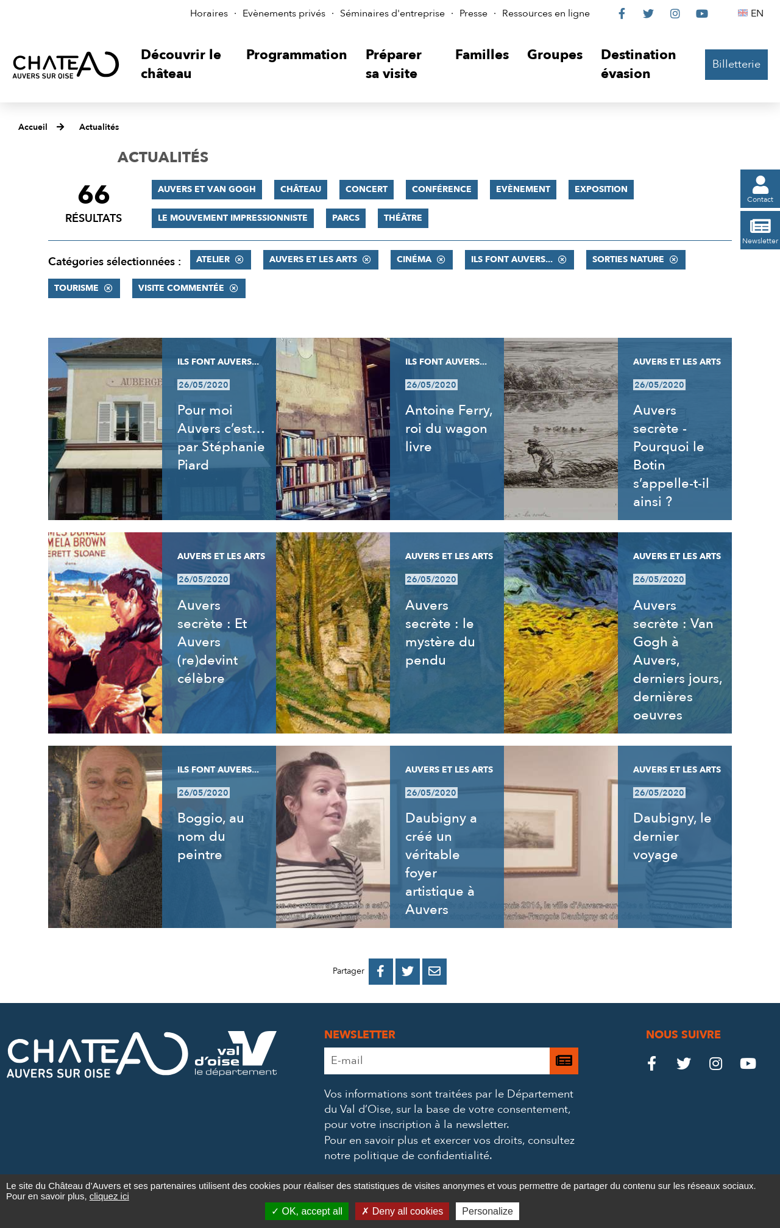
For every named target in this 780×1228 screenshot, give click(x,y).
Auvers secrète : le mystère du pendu (440, 632)
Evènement (523, 189)
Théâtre (403, 218)
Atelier (213, 259)
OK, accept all (306, 1211)
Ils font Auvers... (512, 259)
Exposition (601, 189)
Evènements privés (284, 13)
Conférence (442, 189)
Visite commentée (181, 288)
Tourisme (76, 288)
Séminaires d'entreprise (392, 13)
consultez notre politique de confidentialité (449, 1148)
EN (759, 13)
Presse (473, 13)
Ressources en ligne (546, 13)
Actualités (99, 127)
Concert (367, 189)
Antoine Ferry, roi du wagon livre (448, 428)
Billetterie (736, 64)
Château (300, 189)
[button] (184, 65)
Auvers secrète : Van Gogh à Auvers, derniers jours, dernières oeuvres (677, 660)
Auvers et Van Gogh (207, 189)
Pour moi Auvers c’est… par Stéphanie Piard (221, 437)
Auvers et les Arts (313, 259)
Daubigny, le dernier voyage (672, 836)
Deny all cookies (402, 1211)
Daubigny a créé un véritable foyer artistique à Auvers (441, 864)
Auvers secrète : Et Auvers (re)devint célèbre (212, 642)
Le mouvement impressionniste (233, 218)
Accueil (33, 127)
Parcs (346, 218)
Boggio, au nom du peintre (210, 836)
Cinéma (414, 259)
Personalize (487, 1211)
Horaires (209, 13)
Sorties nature (628, 259)
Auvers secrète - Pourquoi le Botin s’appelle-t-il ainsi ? (671, 456)
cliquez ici (109, 1196)
